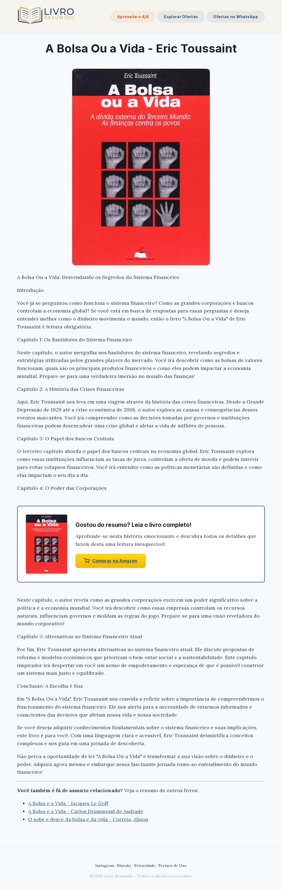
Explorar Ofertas (181, 16)
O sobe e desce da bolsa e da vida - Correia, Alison (88, 819)
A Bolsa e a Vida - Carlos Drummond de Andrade (85, 811)
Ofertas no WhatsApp (235, 16)
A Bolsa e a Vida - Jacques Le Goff (68, 803)
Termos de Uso (172, 865)
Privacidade (144, 865)
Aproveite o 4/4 (133, 16)
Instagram (104, 865)
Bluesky (124, 865)
